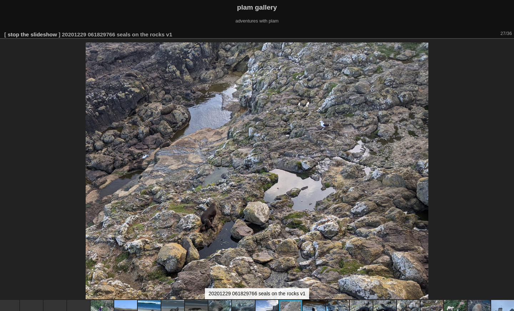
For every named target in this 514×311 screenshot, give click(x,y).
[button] (507, 49)
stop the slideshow (32, 34)
